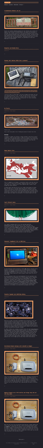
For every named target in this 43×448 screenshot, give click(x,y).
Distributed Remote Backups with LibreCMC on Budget (18, 346)
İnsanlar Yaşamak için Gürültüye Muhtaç (14, 294)
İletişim (21, 4)
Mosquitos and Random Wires (11, 48)
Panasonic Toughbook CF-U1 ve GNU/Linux (14, 241)
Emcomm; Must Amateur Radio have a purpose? (16, 60)
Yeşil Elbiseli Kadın (9, 202)
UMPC (25, 268)
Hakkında (6, 4)
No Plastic (7, 108)
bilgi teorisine (7, 330)
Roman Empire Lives (9, 150)
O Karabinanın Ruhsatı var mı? (12, 10)
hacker (11, 427)
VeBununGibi (16, 4)
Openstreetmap (22, 281)
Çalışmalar (11, 4)
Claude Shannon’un (34, 329)
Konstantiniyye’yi (8, 225)
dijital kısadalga (29, 280)
